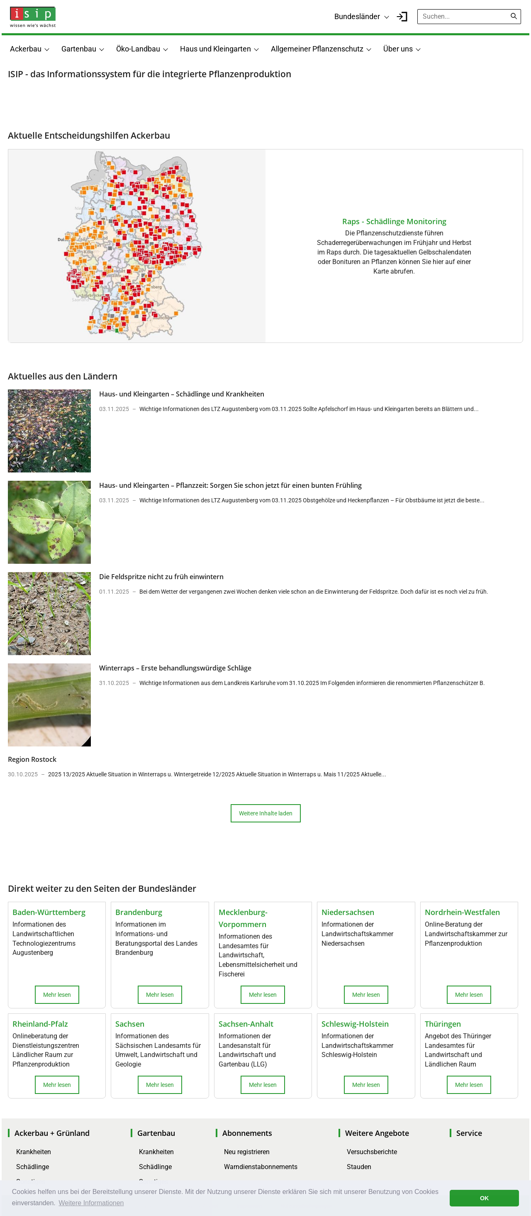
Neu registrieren (247, 1152)
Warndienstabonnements (260, 1167)
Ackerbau (25, 48)
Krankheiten (33, 1152)
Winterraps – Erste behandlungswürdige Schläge (175, 668)
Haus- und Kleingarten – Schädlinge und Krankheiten (181, 394)
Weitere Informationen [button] (91, 1202)
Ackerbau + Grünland (52, 1133)
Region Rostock (32, 759)
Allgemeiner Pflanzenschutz (317, 48)
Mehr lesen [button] (57, 994)
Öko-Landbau (138, 48)
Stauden (359, 1167)
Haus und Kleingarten (215, 48)
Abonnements (247, 1133)
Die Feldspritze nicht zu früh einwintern (161, 576)
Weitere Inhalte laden (265, 813)
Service (469, 1133)
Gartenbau (78, 48)
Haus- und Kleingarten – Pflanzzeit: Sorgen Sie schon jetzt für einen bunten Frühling (230, 485)
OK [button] (484, 1198)
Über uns (398, 48)
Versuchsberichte (372, 1152)
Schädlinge (32, 1167)
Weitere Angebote (377, 1133)
